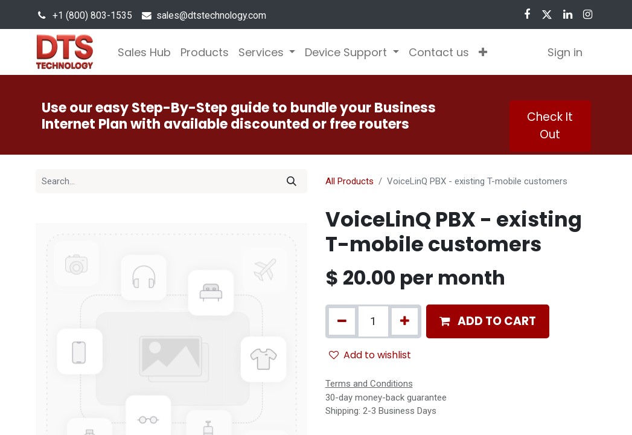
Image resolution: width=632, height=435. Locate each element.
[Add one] (404, 321)
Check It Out (550, 125)
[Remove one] (342, 321)
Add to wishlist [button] (370, 355)
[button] (483, 52)
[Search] (291, 181)
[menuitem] (144, 52)
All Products (349, 181)
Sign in (565, 52)
